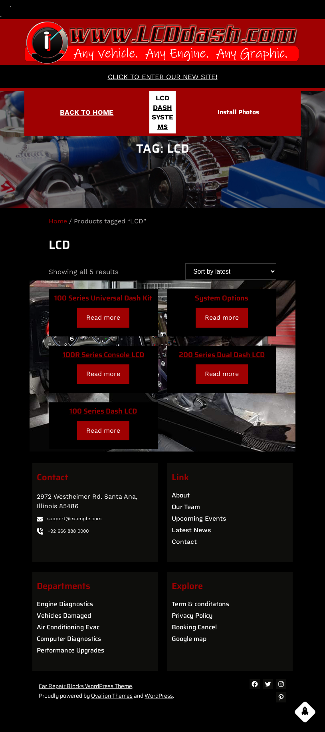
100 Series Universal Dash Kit (103, 298)
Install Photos (238, 112)
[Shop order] (230, 271)
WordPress (159, 695)
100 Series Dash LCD (103, 411)
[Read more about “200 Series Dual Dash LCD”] (222, 374)
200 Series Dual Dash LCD (222, 355)
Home (58, 221)
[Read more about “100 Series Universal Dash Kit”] (103, 317)
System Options (221, 298)
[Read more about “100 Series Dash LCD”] (103, 430)
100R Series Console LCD (103, 355)
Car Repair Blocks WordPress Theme (85, 686)
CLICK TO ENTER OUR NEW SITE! (163, 77)
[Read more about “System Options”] (222, 317)
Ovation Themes (112, 695)
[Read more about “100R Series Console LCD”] (103, 374)
